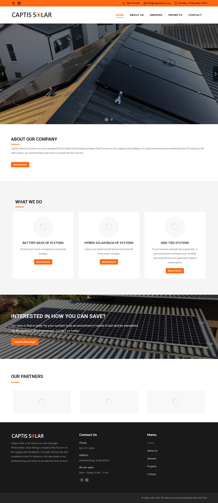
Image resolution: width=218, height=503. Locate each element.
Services (151, 469)
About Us (152, 461)
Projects (152, 477)
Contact (151, 484)
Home (150, 453)
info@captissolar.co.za (157, 3)
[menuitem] (120, 15)
